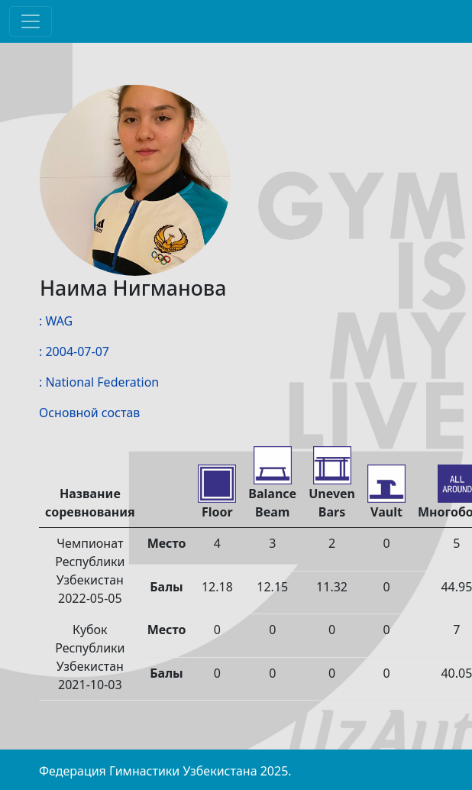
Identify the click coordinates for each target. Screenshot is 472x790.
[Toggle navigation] (30, 21)
